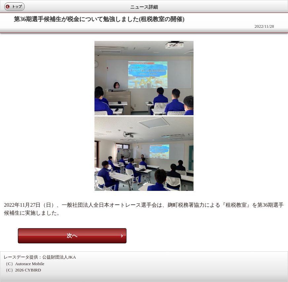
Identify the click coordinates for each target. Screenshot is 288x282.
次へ (72, 235)
